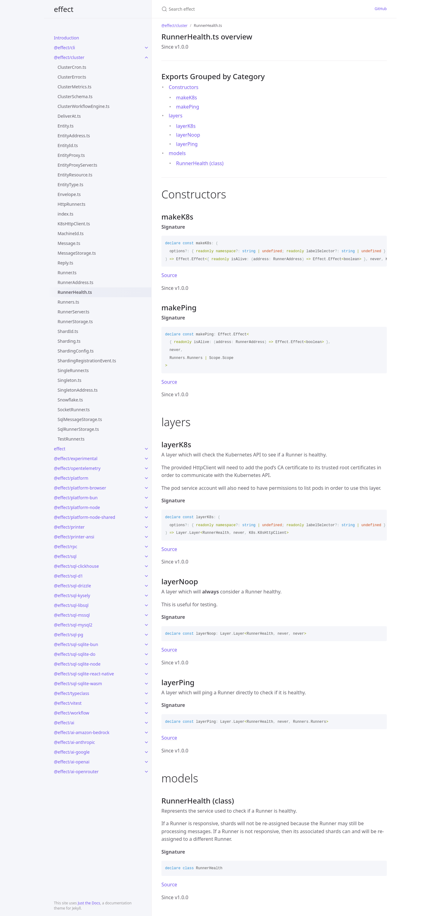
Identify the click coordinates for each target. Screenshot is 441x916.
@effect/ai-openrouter (76, 771)
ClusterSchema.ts (75, 96)
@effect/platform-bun (76, 497)
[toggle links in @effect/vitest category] (146, 703)
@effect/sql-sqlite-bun (76, 644)
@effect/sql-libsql (71, 605)
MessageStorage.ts (77, 253)
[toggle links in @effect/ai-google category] (146, 752)
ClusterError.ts (72, 77)
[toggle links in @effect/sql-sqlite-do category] (146, 654)
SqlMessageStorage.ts (80, 419)
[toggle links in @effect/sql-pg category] (146, 635)
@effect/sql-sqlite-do (75, 654)
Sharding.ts (69, 341)
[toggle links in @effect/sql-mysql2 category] (146, 625)
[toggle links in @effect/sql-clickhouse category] (146, 566)
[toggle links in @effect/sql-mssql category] (146, 615)
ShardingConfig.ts (76, 351)
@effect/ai (64, 723)
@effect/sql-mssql (72, 615)
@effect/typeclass (71, 693)
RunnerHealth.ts (75, 292)
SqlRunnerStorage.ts (78, 429)
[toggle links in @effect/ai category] (146, 723)
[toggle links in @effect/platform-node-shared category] (146, 517)
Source (169, 275)
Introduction (66, 38)
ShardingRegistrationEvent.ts (87, 361)
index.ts (65, 214)
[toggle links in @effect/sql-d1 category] (146, 576)
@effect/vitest (67, 703)
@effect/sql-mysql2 (73, 625)
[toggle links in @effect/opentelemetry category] (146, 468)
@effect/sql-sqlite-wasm (78, 683)
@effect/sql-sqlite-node (77, 664)
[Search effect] (220, 9)
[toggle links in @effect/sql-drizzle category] (146, 586)
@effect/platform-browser (80, 488)
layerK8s (186, 126)
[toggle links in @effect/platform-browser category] (146, 488)
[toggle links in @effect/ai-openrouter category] (146, 772)
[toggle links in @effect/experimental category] (146, 459)
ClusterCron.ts (72, 67)
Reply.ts (65, 263)
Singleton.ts (69, 380)
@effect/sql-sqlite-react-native (84, 674)
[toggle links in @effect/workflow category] (146, 713)
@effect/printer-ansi (74, 537)
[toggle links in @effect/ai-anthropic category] (146, 742)
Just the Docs (89, 903)
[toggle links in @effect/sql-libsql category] (146, 605)
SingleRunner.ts (73, 370)
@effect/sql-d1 (68, 576)
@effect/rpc (65, 546)
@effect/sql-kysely (72, 595)
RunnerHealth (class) (200, 163)
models (177, 153)
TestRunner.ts (71, 439)
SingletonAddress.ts (78, 390)
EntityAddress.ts (74, 136)
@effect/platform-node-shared (84, 517)
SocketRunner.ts (74, 409)
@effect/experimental (75, 458)
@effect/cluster (69, 57)
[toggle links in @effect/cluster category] (146, 57)
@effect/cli (64, 47)
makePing (187, 106)
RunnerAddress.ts (75, 282)
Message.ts (69, 243)
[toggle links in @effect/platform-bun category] (146, 498)
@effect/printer (69, 527)
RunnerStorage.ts (75, 321)
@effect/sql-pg (68, 634)
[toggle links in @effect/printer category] (146, 527)
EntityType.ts (70, 184)
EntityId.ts (68, 145)
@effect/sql (65, 556)
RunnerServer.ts (73, 312)
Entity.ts (66, 126)
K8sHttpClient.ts (74, 224)
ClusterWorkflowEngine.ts (83, 106)
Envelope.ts (69, 194)
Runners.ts (68, 302)
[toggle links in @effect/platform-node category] (146, 507)
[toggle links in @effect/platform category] (146, 478)
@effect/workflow (71, 713)
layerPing (187, 144)
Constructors (183, 87)
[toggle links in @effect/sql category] (146, 556)
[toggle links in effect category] (146, 449)
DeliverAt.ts (69, 116)
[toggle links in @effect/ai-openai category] (146, 762)
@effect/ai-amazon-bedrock (81, 732)
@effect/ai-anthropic (74, 742)
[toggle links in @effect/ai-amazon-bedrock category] (146, 732)
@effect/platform (71, 478)
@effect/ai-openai (71, 762)
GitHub (381, 8)
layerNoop (188, 134)
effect (64, 9)
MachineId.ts (71, 233)
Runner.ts (67, 272)
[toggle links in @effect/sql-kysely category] (146, 595)
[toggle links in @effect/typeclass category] (146, 693)
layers (176, 115)
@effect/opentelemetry (77, 468)
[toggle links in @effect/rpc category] (146, 547)
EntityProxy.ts (71, 155)
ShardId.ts (68, 331)
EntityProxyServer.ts (77, 165)
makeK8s (186, 97)
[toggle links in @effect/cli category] (146, 48)
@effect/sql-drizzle (72, 586)
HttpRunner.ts (71, 204)
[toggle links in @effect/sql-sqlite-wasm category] (146, 684)
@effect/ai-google (72, 752)
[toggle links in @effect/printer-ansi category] (146, 537)
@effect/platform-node (77, 507)
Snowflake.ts (70, 400)
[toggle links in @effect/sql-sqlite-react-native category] (146, 674)
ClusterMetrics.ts (75, 87)
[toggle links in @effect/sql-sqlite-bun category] (146, 644)
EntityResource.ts (75, 175)
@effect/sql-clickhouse (76, 566)
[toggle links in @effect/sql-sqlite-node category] (146, 664)
